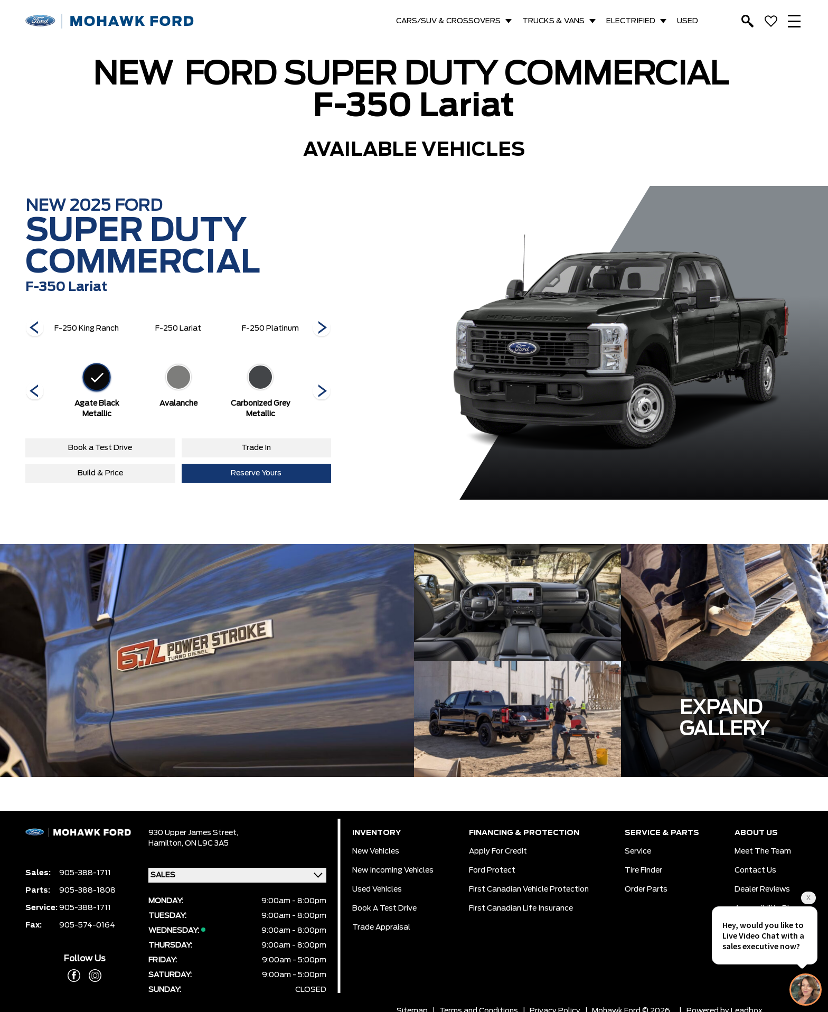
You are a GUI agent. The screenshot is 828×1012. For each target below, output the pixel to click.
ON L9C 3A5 (207, 843)
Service (638, 851)
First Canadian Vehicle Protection (529, 889)
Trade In (256, 448)
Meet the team (763, 851)
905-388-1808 (87, 890)
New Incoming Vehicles (393, 870)
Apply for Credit (498, 851)
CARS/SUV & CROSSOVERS (448, 21)
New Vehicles (375, 851)
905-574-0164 (87, 925)
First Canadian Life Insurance (521, 908)
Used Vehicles (377, 889)
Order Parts (646, 889)
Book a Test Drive (100, 448)
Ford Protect (492, 870)
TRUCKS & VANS (553, 21)
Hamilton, (166, 843)
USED (687, 21)
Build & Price (100, 473)
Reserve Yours (256, 473)
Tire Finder (643, 870)
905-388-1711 (85, 873)
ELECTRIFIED (630, 21)
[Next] (34, 328)
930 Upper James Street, (193, 833)
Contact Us (755, 870)
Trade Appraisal (381, 927)
